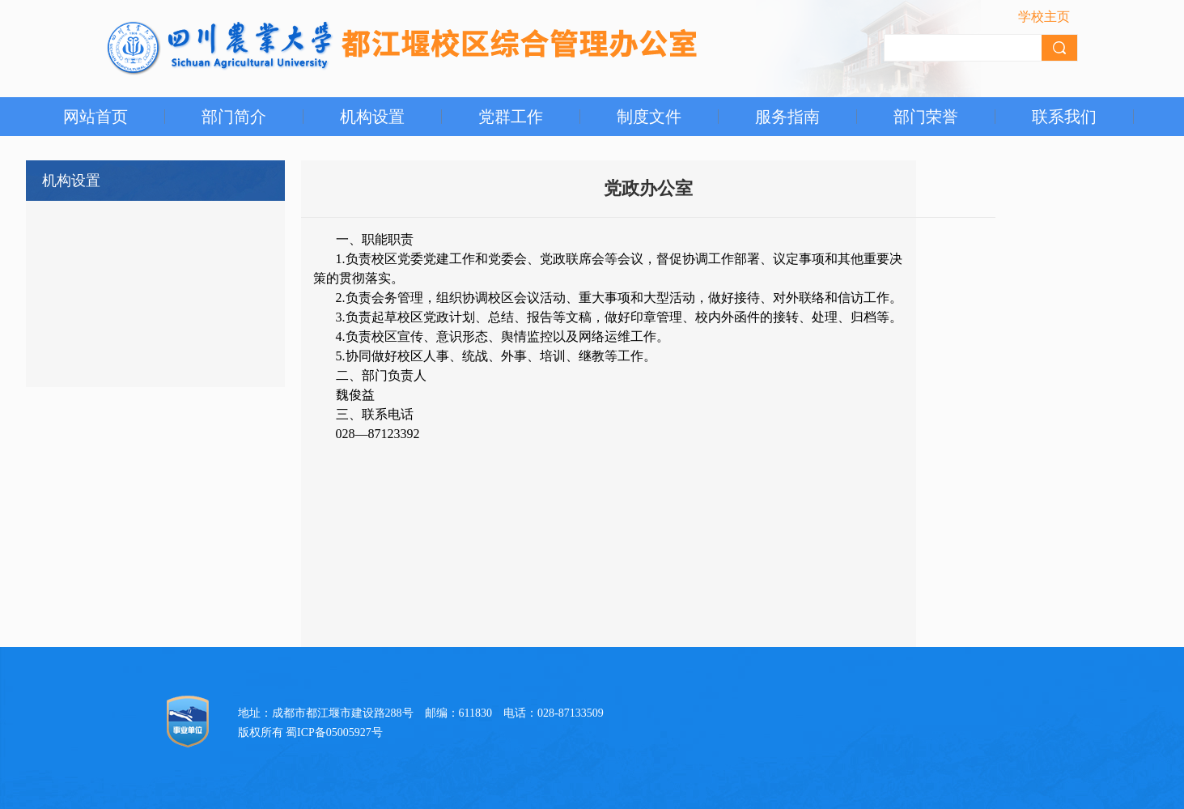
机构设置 (372, 117)
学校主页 (1044, 16)
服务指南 (787, 117)
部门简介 (234, 117)
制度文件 (649, 117)
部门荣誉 (925, 117)
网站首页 (95, 117)
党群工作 (510, 117)
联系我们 (1064, 117)
